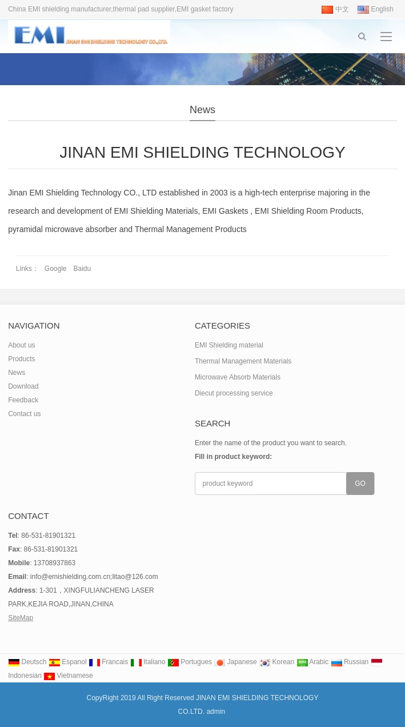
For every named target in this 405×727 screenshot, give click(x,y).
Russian (350, 662)
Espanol (68, 662)
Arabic (312, 662)
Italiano (148, 662)
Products (21, 359)
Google (56, 269)
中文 (335, 9)
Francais (108, 662)
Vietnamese (68, 676)
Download (23, 386)
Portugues (189, 662)
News (202, 109)
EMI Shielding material (229, 345)
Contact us (24, 414)
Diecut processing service (234, 393)
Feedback (23, 400)
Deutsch (27, 662)
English (376, 9)
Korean (276, 662)
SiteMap (20, 618)
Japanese (235, 662)
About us (21, 345)
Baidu (82, 269)
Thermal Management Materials (243, 361)
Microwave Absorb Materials (237, 377)
